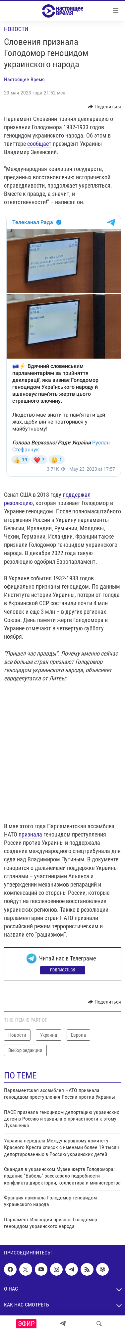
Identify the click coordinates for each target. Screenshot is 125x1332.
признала (30, 834)
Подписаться (62, 970)
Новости (16, 29)
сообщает (39, 143)
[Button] (104, 106)
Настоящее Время (24, 79)
